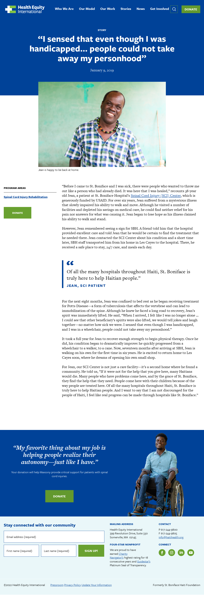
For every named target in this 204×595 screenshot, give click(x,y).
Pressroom (57, 585)
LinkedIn (181, 552)
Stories (126, 9)
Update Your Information (97, 585)
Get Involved (160, 9)
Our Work (108, 9)
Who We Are (64, 9)
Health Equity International (25, 9)
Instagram (171, 552)
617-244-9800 (169, 530)
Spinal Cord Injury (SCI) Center (156, 195)
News (141, 9)
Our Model (87, 9)
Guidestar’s (143, 561)
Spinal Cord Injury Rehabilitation (26, 197)
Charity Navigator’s (119, 556)
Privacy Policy (72, 585)
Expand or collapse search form (174, 9)
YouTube (190, 552)
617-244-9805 (169, 533)
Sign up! (91, 551)
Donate (191, 9)
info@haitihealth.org (171, 537)
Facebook (162, 552)
